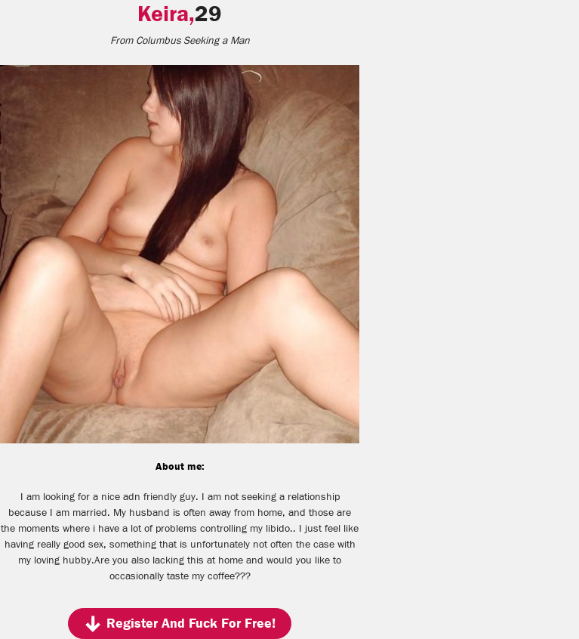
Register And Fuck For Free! (180, 624)
